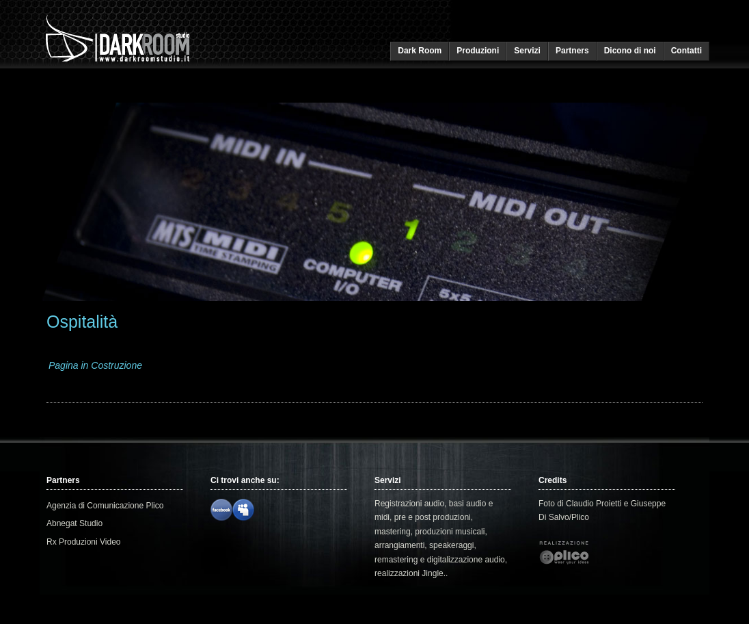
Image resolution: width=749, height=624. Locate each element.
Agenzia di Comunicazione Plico (104, 505)
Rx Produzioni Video (83, 542)
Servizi (527, 50)
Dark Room (419, 50)
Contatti (686, 50)
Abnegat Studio (74, 523)
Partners (572, 50)
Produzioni (478, 50)
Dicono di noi (630, 50)
